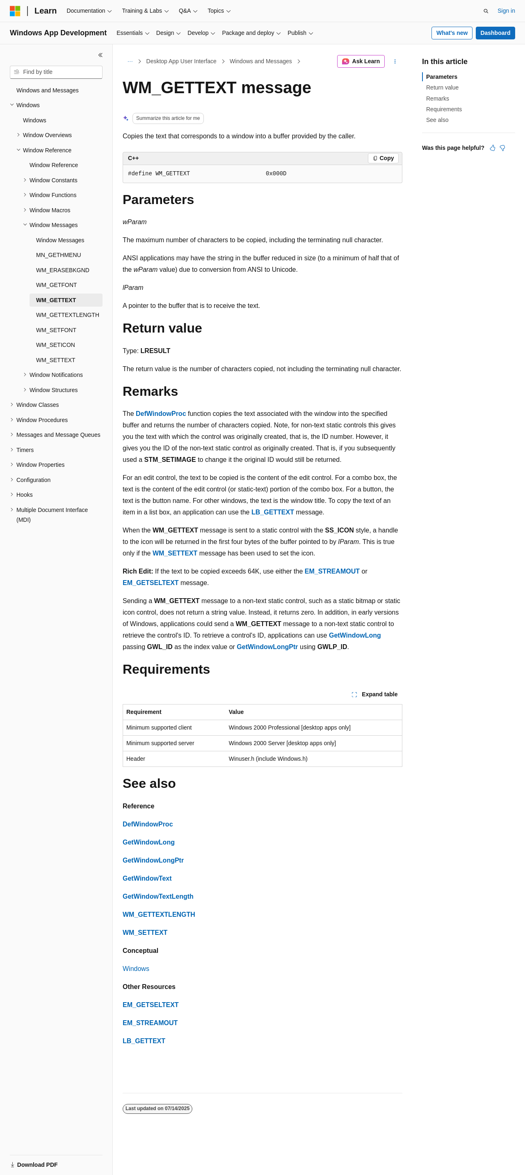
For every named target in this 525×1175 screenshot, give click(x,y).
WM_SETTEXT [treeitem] (55, 360)
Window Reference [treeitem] (54, 165)
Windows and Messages (261, 61)
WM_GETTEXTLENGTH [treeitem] (67, 315)
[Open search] (486, 11)
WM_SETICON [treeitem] (55, 345)
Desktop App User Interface (181, 61)
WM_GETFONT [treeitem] (56, 285)
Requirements (444, 109)
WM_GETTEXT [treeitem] (56, 300)
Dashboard (495, 33)
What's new (452, 33)
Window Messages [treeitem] (60, 240)
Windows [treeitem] (34, 120)
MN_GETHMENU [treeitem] (58, 255)
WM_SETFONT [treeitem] (56, 330)
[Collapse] (100, 55)
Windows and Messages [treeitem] (47, 90)
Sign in (506, 10)
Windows (136, 968)
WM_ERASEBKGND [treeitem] (62, 270)
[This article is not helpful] (502, 148)
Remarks (437, 98)
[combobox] (56, 72)
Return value (442, 87)
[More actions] (395, 61)
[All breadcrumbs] (130, 61)
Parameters (441, 76)
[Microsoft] (15, 11)
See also (437, 120)
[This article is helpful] (493, 148)
